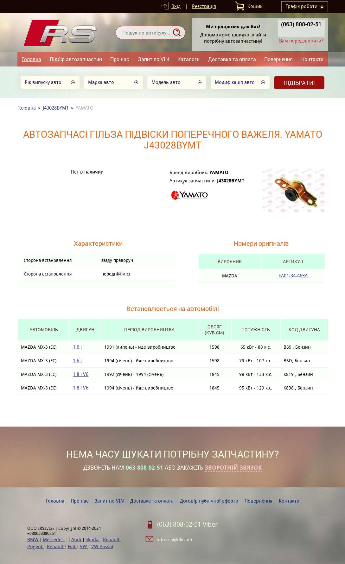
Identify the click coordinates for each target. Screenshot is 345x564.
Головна (31, 59)
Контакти (312, 59)
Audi (76, 539)
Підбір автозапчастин (76, 59)
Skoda (93, 539)
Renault (112, 539)
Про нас (119, 59)
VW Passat (102, 546)
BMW (33, 539)
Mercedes (54, 539)
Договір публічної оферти (209, 501)
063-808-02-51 (144, 468)
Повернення (278, 59)
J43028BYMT (56, 108)
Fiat (72, 546)
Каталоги (188, 59)
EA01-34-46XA (293, 276)
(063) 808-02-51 (301, 24)
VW (84, 546)
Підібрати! (299, 82)
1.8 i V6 (80, 374)
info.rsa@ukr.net (174, 539)
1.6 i (77, 347)
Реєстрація (204, 6)
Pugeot (35, 546)
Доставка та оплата (232, 59)
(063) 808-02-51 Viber (187, 524)
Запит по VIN (153, 59)
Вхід (176, 6)
